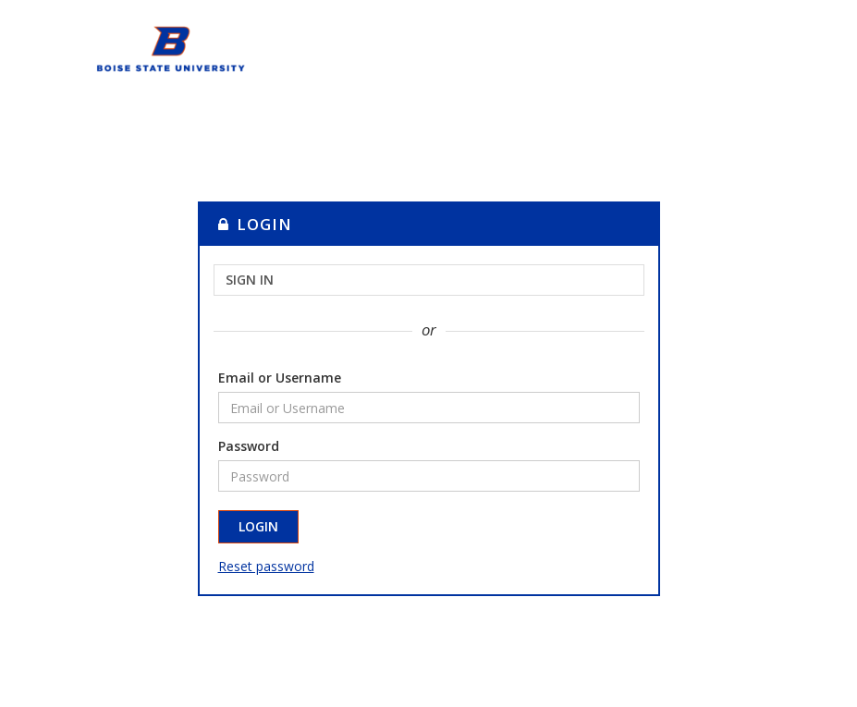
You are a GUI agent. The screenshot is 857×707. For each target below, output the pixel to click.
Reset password (266, 566)
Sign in (250, 279)
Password (248, 446)
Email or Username (279, 377)
